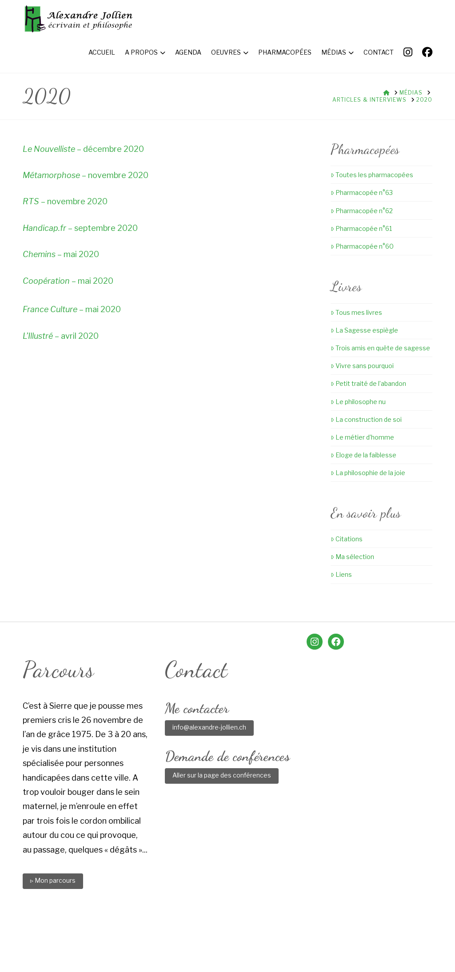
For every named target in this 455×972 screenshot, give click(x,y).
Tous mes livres (356, 312)
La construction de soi (366, 419)
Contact (327, 934)
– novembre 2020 (85, 175)
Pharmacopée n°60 (362, 246)
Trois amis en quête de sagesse (380, 348)
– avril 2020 (61, 336)
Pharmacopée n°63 (362, 192)
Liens (341, 574)
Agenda (168, 934)
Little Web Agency (301, 950)
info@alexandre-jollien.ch (209, 727)
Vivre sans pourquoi (362, 365)
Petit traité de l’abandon (368, 383)
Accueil (95, 934)
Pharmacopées (249, 934)
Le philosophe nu (358, 401)
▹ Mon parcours (53, 880)
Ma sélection (352, 556)
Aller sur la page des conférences (221, 775)
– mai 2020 (61, 254)
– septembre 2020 (80, 228)
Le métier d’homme (362, 437)
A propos (131, 934)
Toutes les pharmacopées (372, 175)
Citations (347, 539)
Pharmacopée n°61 (361, 228)
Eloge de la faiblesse (363, 455)
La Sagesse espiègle (364, 330)
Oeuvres (202, 934)
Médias (293, 934)
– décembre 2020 (83, 149)
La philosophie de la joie (368, 472)
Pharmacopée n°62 (362, 210)
